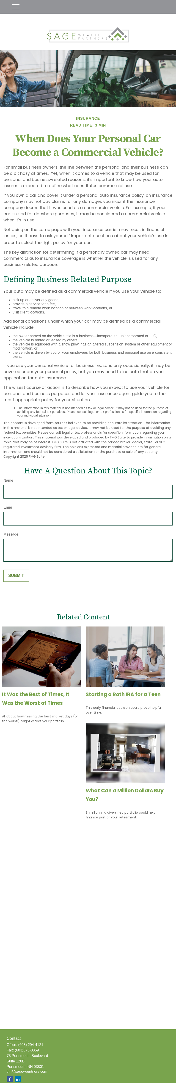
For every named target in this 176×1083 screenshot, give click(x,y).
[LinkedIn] (18, 1079)
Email (8, 507)
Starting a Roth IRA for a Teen (123, 694)
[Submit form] (16, 576)
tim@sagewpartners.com (27, 1071)
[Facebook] (10, 1079)
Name (8, 480)
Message (10, 534)
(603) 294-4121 (30, 1045)
